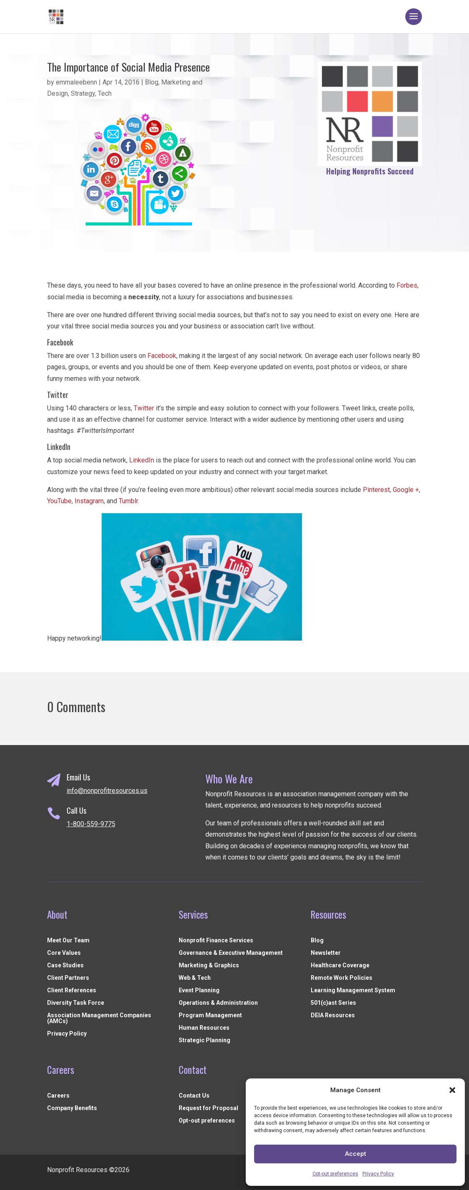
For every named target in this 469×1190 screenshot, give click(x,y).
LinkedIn (141, 460)
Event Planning (199, 990)
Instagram (89, 501)
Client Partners (68, 978)
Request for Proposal (208, 1108)
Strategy (83, 93)
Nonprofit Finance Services (216, 940)
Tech (105, 93)
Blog (151, 82)
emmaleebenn (76, 82)
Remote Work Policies (341, 978)
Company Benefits (72, 1108)
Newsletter (326, 953)
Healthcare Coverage (340, 965)
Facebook (161, 356)
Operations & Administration (218, 1003)
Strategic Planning (204, 1040)
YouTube (59, 501)
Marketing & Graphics (209, 965)
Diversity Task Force (75, 1003)
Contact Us (194, 1096)
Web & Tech (195, 978)
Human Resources (204, 1028)
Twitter (144, 408)
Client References (71, 990)
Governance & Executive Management (231, 953)
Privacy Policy (378, 1174)
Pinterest (376, 490)
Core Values (64, 953)
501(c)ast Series (333, 1003)
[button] (452, 1090)
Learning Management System (353, 990)
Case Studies (65, 965)
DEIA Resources (333, 1015)
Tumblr (128, 501)
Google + (406, 490)
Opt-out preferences (335, 1174)
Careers (58, 1096)
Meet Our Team (68, 940)
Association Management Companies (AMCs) (99, 1018)
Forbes (407, 285)
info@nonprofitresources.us (107, 791)
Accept (355, 1154)
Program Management (210, 1015)
